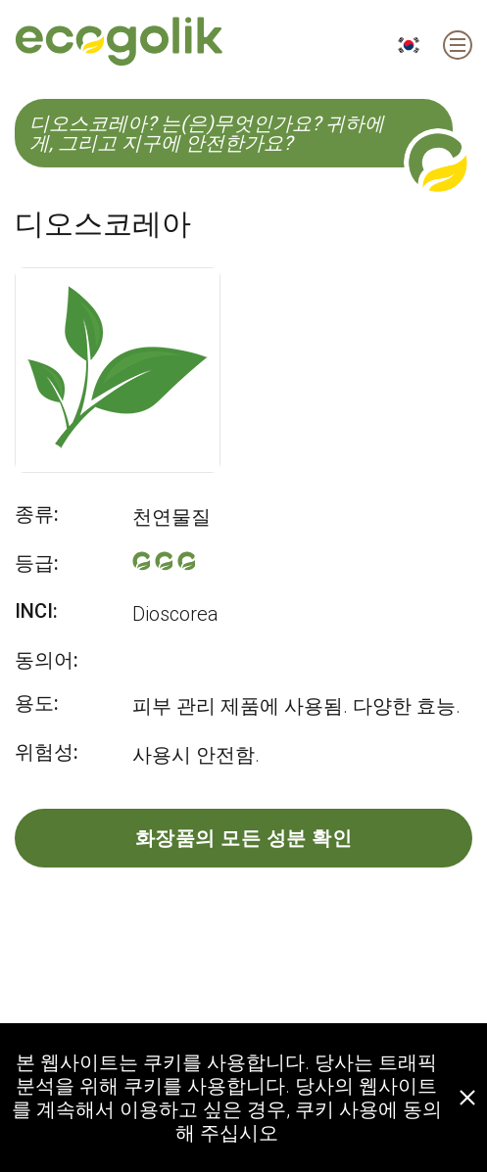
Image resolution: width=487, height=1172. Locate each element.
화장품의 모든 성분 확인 (244, 838)
